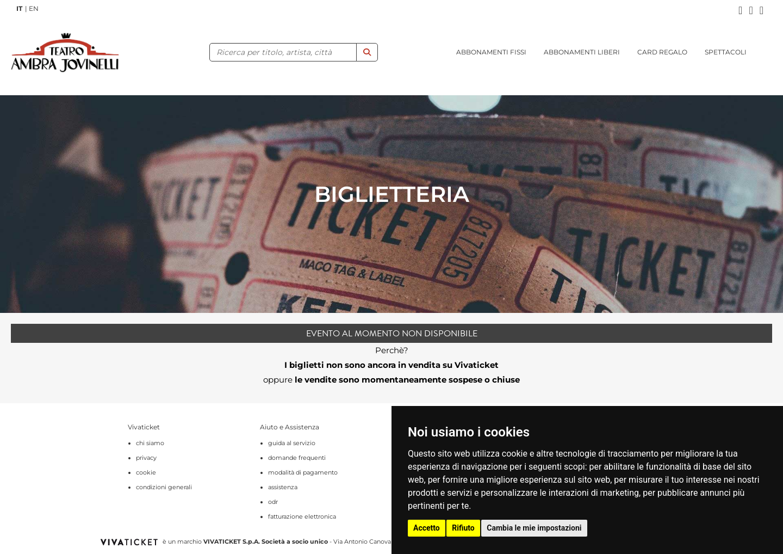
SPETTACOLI (726, 52)
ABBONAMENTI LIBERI (582, 52)
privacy (146, 457)
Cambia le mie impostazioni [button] (534, 528)
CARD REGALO (662, 52)
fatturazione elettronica (302, 516)
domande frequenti (297, 457)
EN (34, 8)
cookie (146, 472)
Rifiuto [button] (463, 528)
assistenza (282, 487)
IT (19, 8)
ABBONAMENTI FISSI (491, 52)
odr (273, 502)
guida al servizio (291, 443)
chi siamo (150, 443)
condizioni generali (164, 487)
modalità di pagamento (303, 472)
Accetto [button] (426, 528)
